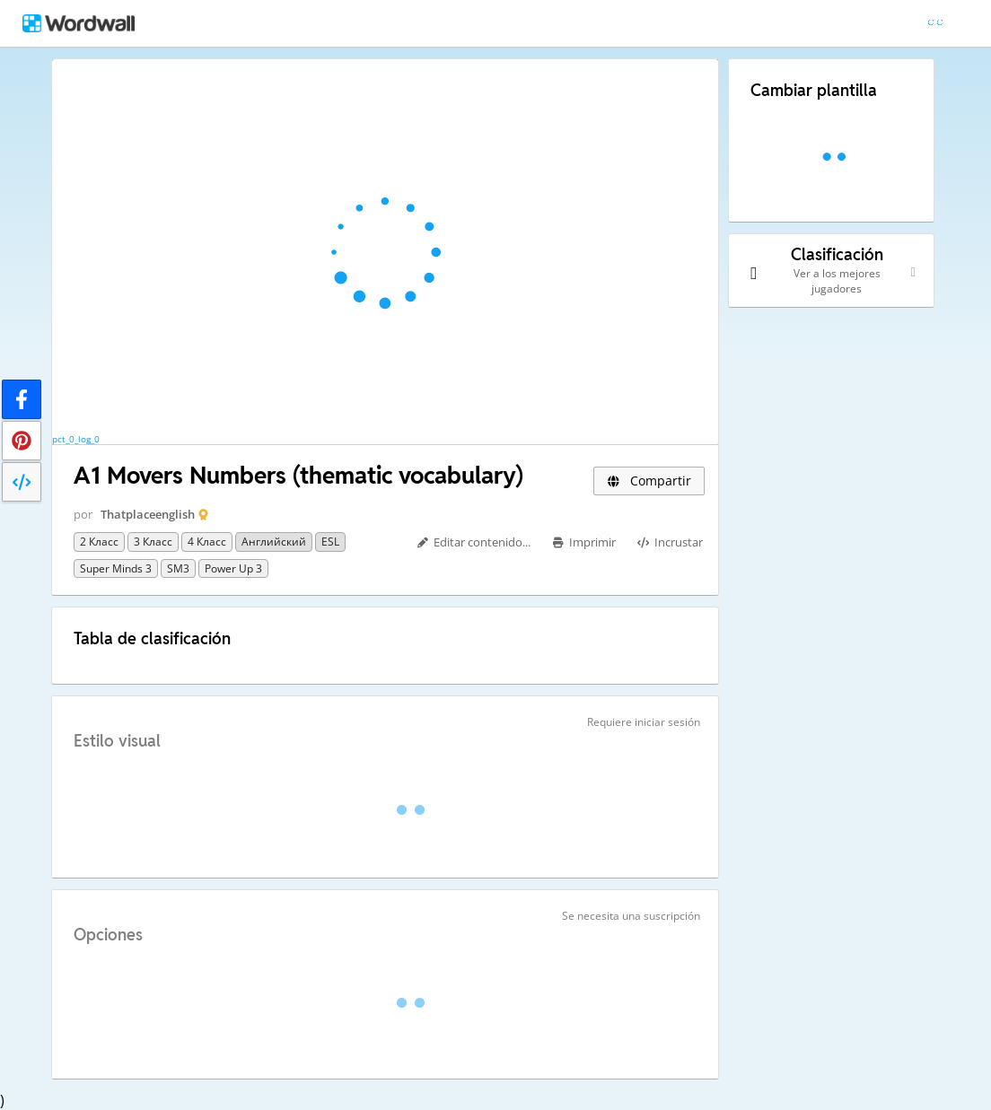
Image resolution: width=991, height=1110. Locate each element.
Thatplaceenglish (148, 514)
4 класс (207, 541)
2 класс (99, 541)
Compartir (649, 480)
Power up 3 (233, 568)
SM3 (178, 568)
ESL (330, 541)
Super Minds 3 (116, 568)
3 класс (153, 541)
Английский (273, 541)
